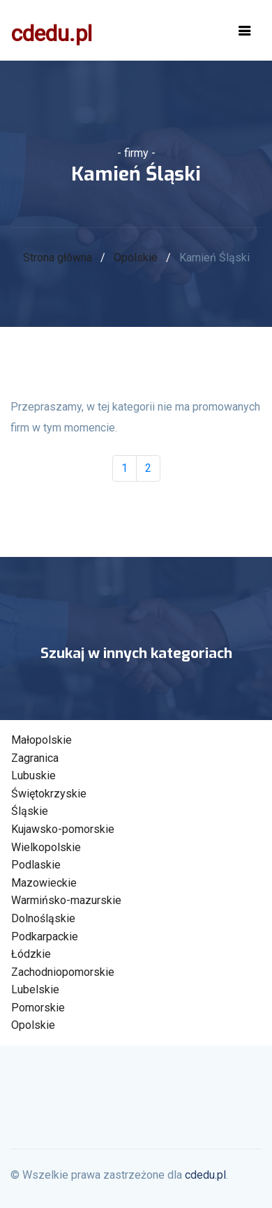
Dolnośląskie (43, 918)
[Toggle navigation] (245, 30)
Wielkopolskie (46, 847)
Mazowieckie (44, 882)
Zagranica (35, 758)
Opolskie (136, 257)
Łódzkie (31, 954)
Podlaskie (36, 864)
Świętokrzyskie (48, 793)
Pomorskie (38, 1007)
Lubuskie (33, 775)
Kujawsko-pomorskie (62, 829)
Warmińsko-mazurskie (66, 900)
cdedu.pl (51, 33)
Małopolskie (41, 740)
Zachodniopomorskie (62, 972)
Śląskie (29, 811)
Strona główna (57, 257)
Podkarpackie (44, 936)
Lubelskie (35, 989)
